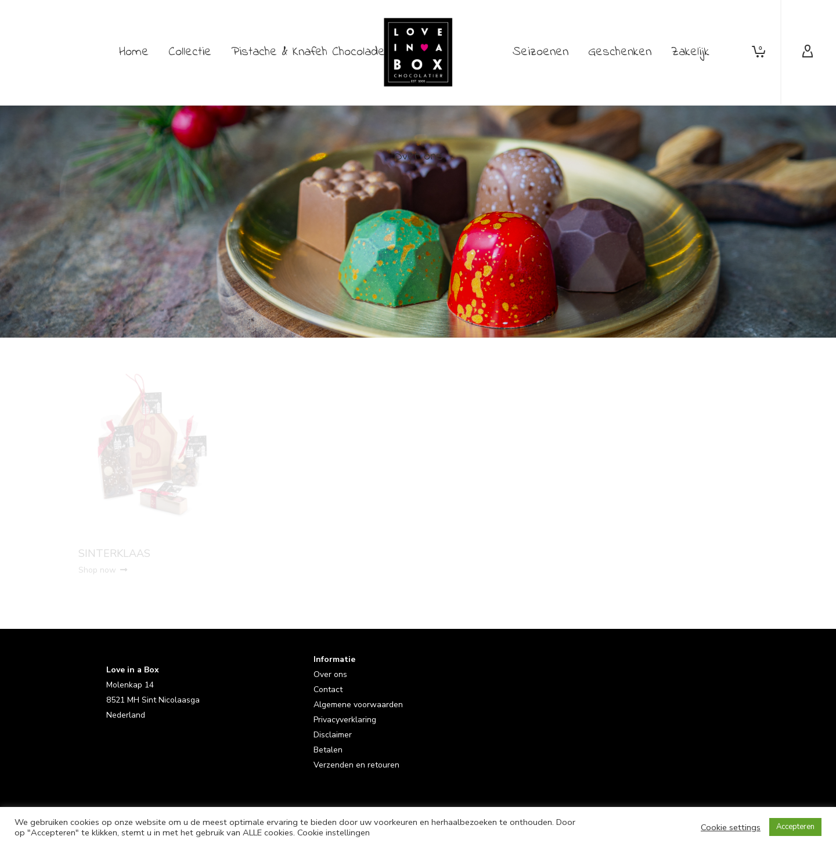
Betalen (328, 749)
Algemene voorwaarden (358, 704)
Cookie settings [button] (731, 827)
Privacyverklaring (345, 719)
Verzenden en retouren (356, 764)
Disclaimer (333, 734)
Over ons (330, 674)
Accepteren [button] (795, 826)
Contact (328, 689)
